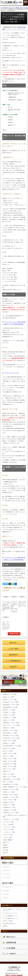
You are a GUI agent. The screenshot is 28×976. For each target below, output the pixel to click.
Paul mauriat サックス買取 (9, 763)
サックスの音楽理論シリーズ (10, 915)
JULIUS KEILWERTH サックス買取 (12, 745)
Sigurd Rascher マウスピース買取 (11, 779)
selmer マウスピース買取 (9, 776)
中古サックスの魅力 (7, 921)
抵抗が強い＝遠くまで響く (14, 109)
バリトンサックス (7, 877)
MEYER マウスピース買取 (9, 758)
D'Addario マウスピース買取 (10, 730)
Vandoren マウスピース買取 (10, 794)
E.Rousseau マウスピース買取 (10, 735)
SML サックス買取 (8, 781)
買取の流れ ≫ (14, 642)
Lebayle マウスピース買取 (9, 753)
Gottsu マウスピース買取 (9, 740)
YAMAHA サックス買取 (9, 804)
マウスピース (6, 894)
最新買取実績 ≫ (14, 654)
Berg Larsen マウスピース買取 (10, 702)
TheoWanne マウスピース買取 (10, 789)
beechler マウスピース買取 (10, 699)
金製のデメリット (12, 125)
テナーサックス (6, 874)
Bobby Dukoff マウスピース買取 (11, 704)
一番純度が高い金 (12, 97)
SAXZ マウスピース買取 (9, 769)
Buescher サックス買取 (9, 709)
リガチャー (5, 897)
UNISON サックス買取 (9, 792)
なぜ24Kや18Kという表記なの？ (15, 99)
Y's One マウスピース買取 (9, 799)
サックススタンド (7, 887)
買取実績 (5, 845)
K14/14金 (10, 117)
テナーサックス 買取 (8, 829)
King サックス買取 (8, 751)
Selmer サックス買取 (8, 774)
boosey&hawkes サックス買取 (10, 707)
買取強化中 (5, 847)
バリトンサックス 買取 (9, 832)
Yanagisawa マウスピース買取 (10, 812)
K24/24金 (10, 122)
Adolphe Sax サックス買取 (10, 694)
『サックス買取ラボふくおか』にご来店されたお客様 (14, 816)
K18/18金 (10, 119)
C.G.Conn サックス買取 (9, 712)
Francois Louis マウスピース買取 (11, 738)
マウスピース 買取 (7, 834)
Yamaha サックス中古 (8, 802)
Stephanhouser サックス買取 (10, 784)
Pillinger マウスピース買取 (9, 766)
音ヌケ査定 (5, 850)
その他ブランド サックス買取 (11, 819)
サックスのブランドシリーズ (10, 913)
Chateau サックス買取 (8, 720)
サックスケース (6, 890)
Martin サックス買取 (8, 756)
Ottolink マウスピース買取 (9, 761)
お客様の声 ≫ (14, 667)
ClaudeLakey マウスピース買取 (11, 722)
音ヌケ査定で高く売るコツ (9, 923)
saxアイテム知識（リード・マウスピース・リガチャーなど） (14, 909)
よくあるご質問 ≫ (13, 648)
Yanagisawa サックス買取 (9, 810)
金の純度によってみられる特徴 (10, 114)
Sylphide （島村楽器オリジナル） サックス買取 (14, 786)
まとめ (4, 130)
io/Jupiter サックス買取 (9, 743)
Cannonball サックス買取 (9, 717)
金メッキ (10, 107)
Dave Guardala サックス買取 (10, 733)
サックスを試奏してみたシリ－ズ (11, 918)
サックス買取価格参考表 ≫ (14, 661)
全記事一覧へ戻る (14, 633)
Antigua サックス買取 (8, 697)
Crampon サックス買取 (8, 727)
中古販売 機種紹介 (7, 840)
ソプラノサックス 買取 (9, 827)
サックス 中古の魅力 (8, 824)
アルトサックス (6, 866)
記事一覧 (5, 852)
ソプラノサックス (7, 870)
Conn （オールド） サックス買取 (11, 725)
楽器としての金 (6, 104)
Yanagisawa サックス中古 (9, 807)
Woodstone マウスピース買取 (10, 797)
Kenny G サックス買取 (9, 748)
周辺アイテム (6, 842)
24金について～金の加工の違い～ (10, 90)
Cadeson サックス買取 (9, 715)
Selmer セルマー (7, 771)
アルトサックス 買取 (8, 822)
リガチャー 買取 (7, 837)
